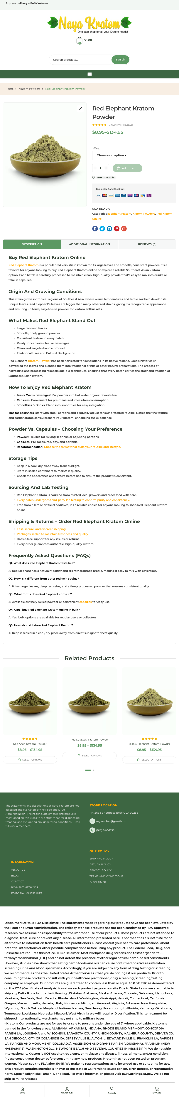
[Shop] (22, 1089)
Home (9, 88)
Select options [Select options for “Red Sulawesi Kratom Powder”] (92, 755)
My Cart (157, 1092)
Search (120, 59)
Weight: (98, 148)
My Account (67, 1092)
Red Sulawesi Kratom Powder (89, 739)
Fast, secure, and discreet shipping (41, 529)
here (27, 826)
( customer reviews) (121, 124)
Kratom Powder (39, 361)
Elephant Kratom (119, 213)
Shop (22, 1092)
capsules (85, 602)
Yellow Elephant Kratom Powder (149, 744)
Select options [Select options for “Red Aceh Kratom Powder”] (32, 759)
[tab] (32, 244)
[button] (89, 74)
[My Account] (67, 1089)
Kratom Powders (29, 88)
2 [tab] (93, 770)
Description (32, 244)
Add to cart (130, 168)
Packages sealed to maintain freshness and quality (52, 534)
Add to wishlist (106, 177)
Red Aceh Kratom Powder (30, 744)
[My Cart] (156, 1089)
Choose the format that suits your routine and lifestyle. (82, 447)
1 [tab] (88, 770)
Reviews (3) (147, 244)
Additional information (89, 244)
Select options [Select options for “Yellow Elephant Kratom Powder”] (151, 759)
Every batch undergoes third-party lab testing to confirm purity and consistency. (73, 500)
